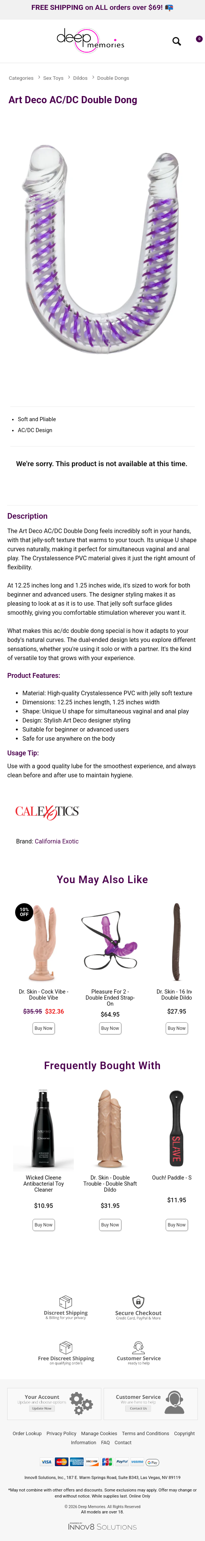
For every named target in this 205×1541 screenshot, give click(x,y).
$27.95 (176, 1011)
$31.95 (110, 1205)
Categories (21, 78)
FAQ (105, 1442)
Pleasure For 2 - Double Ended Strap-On (110, 998)
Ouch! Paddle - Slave (176, 1178)
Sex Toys (53, 78)
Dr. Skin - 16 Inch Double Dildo (177, 995)
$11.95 (176, 1200)
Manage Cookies (99, 1433)
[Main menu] (9, 43)
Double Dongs (113, 78)
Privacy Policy (61, 1433)
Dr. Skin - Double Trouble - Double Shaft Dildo (110, 1184)
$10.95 (43, 1205)
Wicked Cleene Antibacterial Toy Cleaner (43, 1184)
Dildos (80, 78)
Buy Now (44, 1028)
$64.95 (110, 1014)
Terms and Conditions (145, 1433)
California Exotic (57, 841)
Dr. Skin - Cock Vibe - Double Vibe (43, 995)
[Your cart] (195, 43)
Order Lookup (27, 1433)
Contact (123, 1442)
